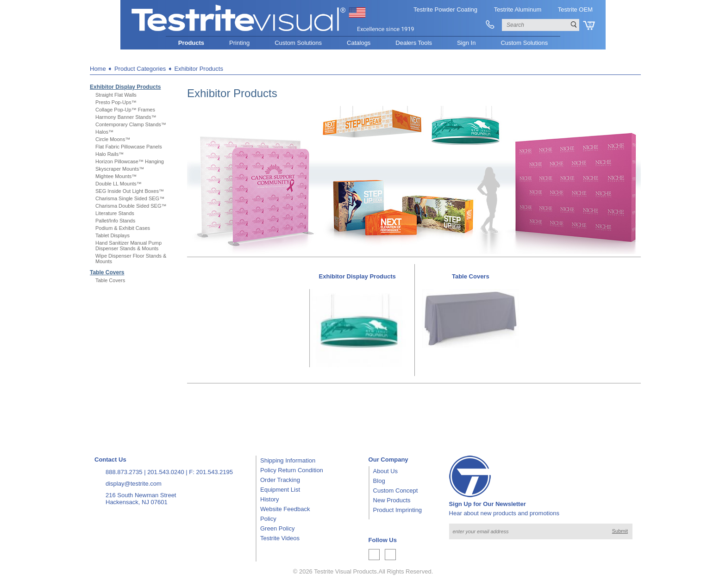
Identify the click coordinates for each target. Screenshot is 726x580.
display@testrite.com (134, 483)
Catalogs (358, 42)
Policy (268, 518)
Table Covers (107, 272)
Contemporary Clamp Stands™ (130, 124)
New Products (392, 500)
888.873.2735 (124, 472)
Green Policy (277, 528)
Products (191, 42)
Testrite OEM (575, 9)
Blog (379, 480)
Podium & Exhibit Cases (122, 228)
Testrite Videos (280, 538)
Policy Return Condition (291, 470)
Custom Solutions (298, 42)
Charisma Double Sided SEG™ (130, 206)
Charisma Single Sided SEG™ (129, 198)
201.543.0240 (165, 472)
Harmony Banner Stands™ (125, 117)
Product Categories (140, 68)
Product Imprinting (397, 509)
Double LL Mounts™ (118, 183)
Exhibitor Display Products (125, 87)
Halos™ (104, 132)
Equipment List (280, 489)
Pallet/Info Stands (115, 220)
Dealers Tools (413, 42)
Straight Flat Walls (116, 95)
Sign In (466, 42)
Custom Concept (395, 490)
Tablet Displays (112, 235)
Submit (620, 531)
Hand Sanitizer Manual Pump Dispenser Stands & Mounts (128, 245)
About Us (385, 471)
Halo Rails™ (109, 154)
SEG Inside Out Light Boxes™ (129, 191)
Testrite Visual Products (345, 571)
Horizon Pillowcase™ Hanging (129, 161)
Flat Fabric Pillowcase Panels (128, 146)
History (269, 499)
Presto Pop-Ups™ (116, 102)
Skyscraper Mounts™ (119, 169)
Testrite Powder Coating (445, 9)
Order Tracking (280, 479)
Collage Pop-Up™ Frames (125, 109)
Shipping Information (287, 460)
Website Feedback (285, 509)
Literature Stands (114, 213)
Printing (239, 42)
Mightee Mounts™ (116, 176)
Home (98, 68)
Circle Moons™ (112, 139)
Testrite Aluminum (518, 9)
